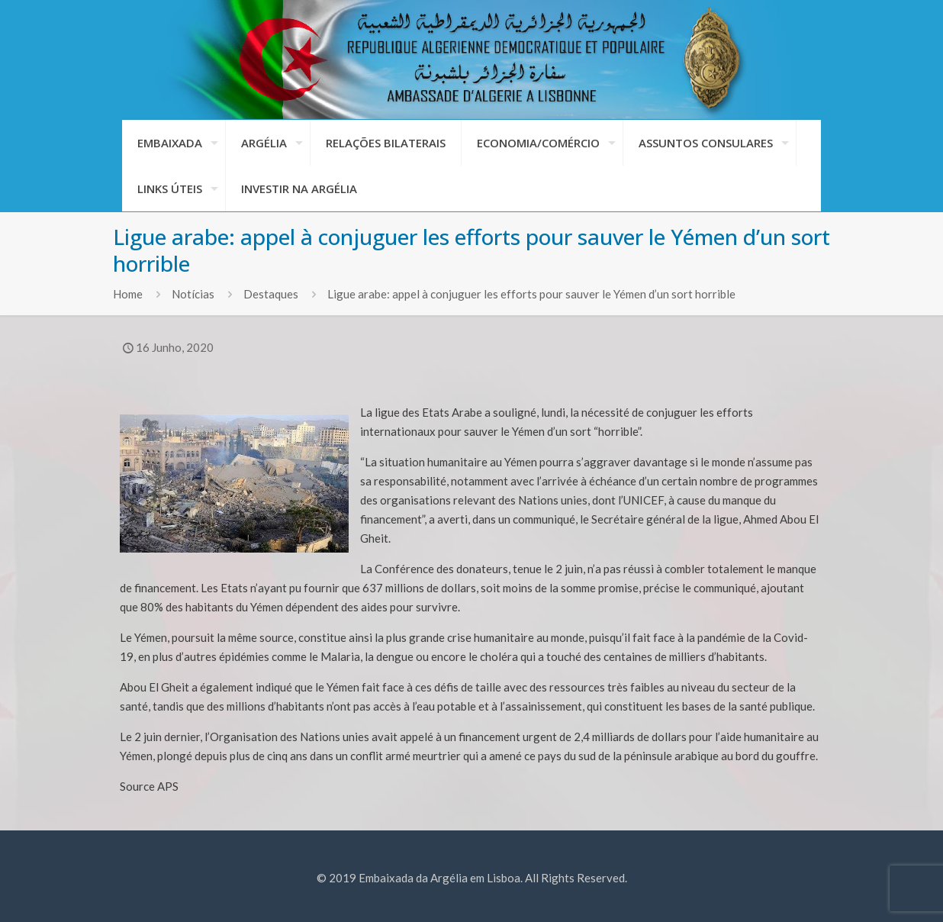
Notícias (193, 294)
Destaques (270, 294)
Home (128, 294)
